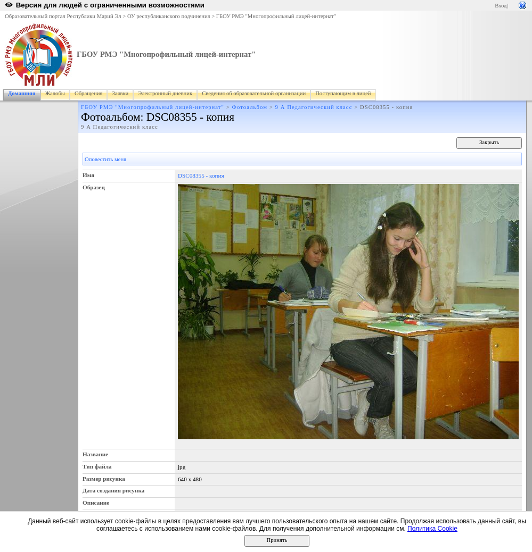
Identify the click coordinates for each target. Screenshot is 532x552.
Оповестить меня (105, 159)
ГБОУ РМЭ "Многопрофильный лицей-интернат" (276, 16)
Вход (500, 6)
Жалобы (55, 93)
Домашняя (22, 93)
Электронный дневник (165, 93)
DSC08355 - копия (201, 175)
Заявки (120, 93)
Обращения (88, 93)
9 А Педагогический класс (314, 107)
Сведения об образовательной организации (254, 93)
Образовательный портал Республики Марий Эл (63, 16)
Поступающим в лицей (343, 93)
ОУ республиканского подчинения (168, 16)
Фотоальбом (249, 107)
